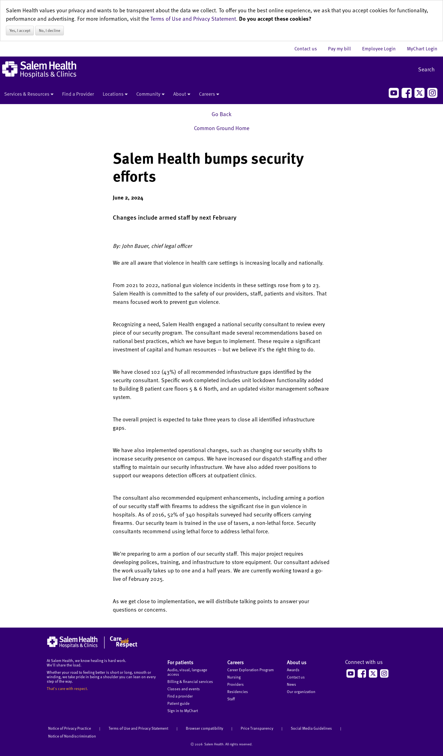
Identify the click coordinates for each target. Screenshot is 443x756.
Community (150, 94)
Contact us (308, 48)
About (181, 94)
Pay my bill (342, 48)
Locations (115, 94)
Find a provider (180, 696)
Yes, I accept (20, 30)
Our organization (301, 691)
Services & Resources (28, 94)
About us (296, 662)
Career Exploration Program (250, 670)
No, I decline (49, 30)
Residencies (237, 691)
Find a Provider (78, 93)
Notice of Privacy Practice (69, 728)
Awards (293, 670)
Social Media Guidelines (311, 728)
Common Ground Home (221, 128)
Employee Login (381, 48)
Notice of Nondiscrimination (72, 736)
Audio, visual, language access (187, 672)
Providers (235, 684)
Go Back (221, 114)
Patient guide (178, 703)
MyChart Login (422, 48)
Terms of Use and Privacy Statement (193, 18)
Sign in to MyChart (182, 710)
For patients (180, 662)
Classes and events (183, 689)
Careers (209, 94)
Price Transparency (257, 728)
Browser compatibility (204, 728)
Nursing (234, 677)
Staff (231, 699)
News (291, 684)
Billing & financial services (190, 681)
